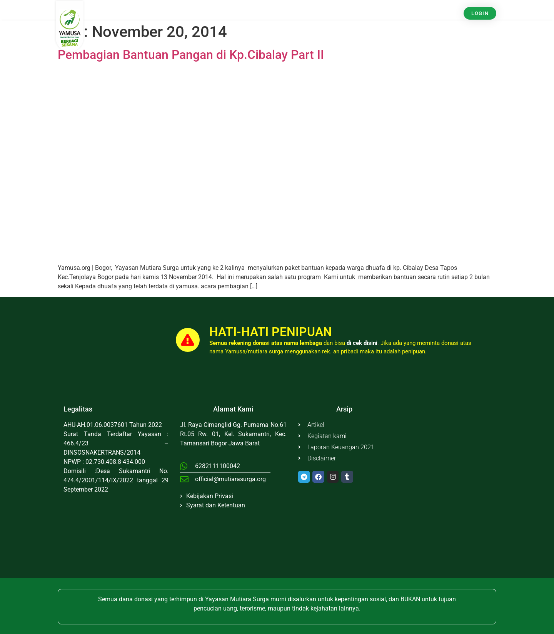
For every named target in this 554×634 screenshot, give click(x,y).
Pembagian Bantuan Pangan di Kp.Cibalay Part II (191, 54)
